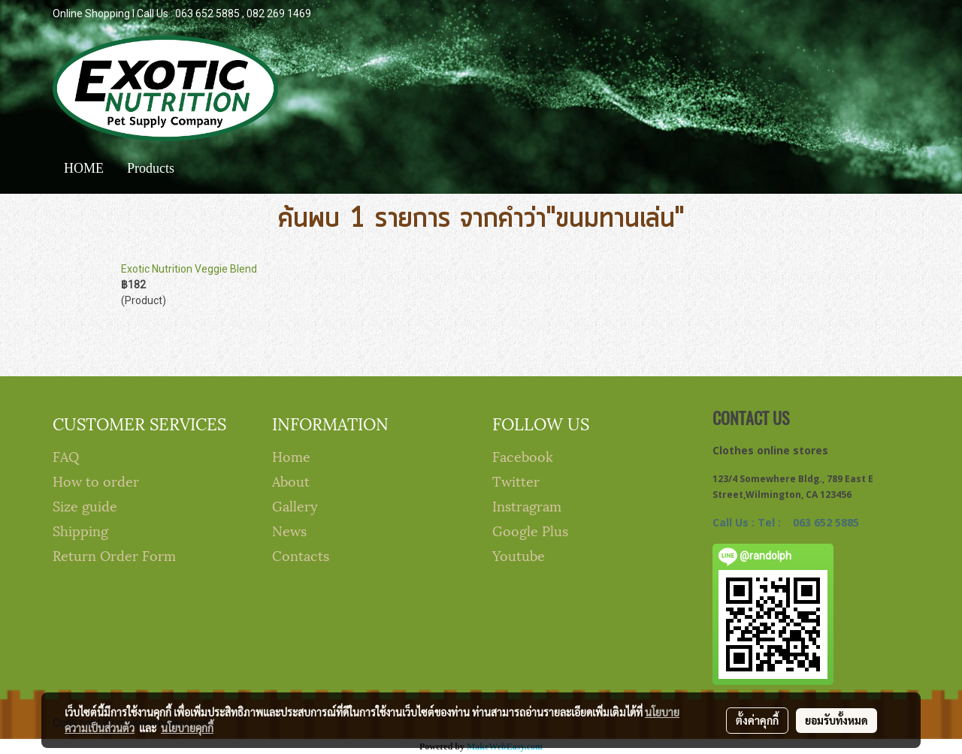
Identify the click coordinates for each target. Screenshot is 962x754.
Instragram (526, 505)
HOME (84, 168)
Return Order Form (114, 554)
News (289, 530)
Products (150, 168)
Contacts (300, 554)
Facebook (522, 455)
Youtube (518, 554)
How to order (96, 480)
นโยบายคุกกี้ (187, 727)
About (291, 480)
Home (291, 455)
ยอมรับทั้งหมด (836, 720)
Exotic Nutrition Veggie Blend (189, 269)
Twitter (516, 480)
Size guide (85, 505)
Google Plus (530, 530)
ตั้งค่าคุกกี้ (757, 720)
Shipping (80, 530)
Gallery (295, 505)
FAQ (66, 455)
